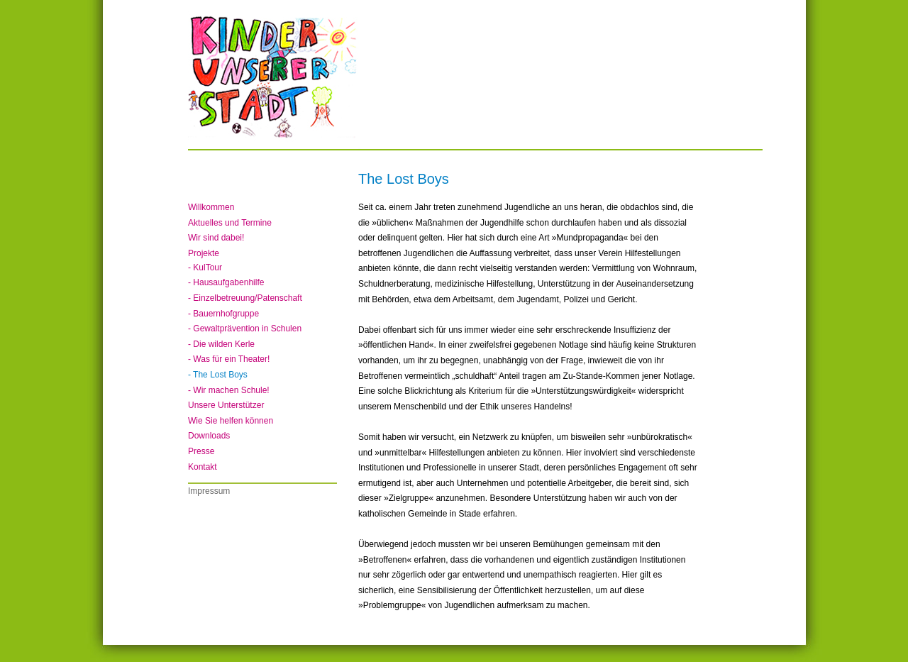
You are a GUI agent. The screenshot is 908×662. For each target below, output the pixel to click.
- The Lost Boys (218, 375)
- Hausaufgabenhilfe (226, 282)
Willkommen (211, 207)
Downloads (209, 436)
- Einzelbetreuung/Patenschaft (245, 298)
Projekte (203, 253)
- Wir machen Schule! (229, 390)
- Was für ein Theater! (229, 359)
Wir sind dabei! (216, 238)
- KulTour (205, 267)
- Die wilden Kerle (221, 344)
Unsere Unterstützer (226, 405)
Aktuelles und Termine (230, 223)
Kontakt (202, 467)
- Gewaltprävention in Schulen (244, 328)
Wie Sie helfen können (230, 421)
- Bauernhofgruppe (223, 314)
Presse (201, 451)
